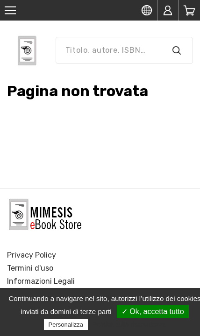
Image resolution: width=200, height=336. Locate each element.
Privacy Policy (31, 255)
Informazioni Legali (41, 281)
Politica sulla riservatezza (129, 324)
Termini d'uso (30, 268)
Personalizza (66, 324)
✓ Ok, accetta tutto (152, 311)
